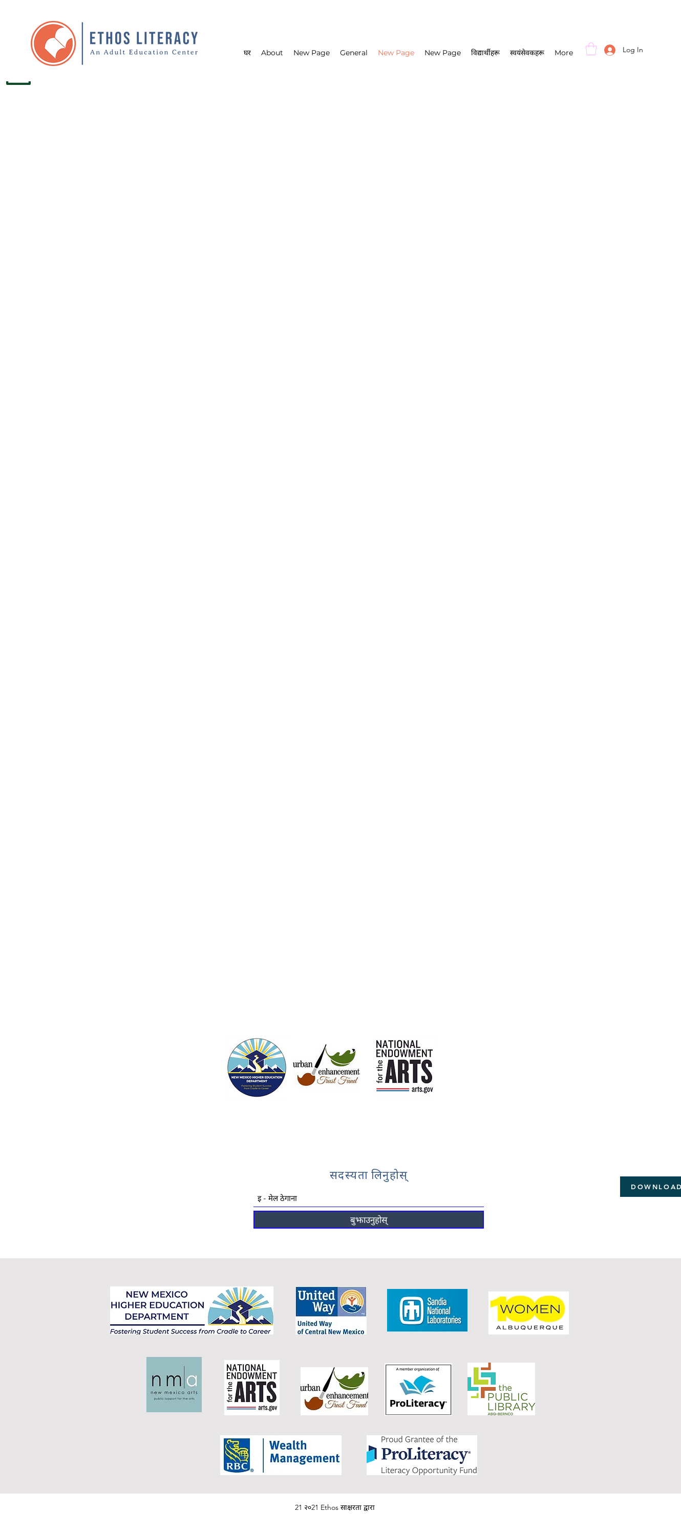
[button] (591, 48)
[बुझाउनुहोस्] (368, 1220)
